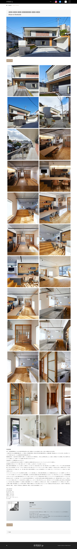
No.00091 (15, 12)
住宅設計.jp (38, 545)
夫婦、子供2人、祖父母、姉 (27, 12)
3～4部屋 (38, 12)
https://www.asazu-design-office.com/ (35, 508)
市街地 (19, 12)
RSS (6, 545)
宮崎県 (10, 532)
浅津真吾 (10, 12)
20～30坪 (33, 12)
